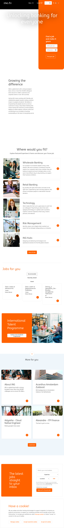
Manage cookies (39, 514)
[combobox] (51, 50)
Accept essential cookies (30, 522)
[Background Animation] (20, 34)
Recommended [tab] (32, 274)
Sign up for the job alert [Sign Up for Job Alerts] (44, 490)
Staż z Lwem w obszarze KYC (10, 287)
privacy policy (49, 483)
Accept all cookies (46, 522)
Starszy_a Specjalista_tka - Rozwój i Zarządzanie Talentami (50, 290)
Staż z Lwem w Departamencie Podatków (30, 288)
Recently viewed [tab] (32, 277)
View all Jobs (32, 252)
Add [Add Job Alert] (54, 478)
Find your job (50, 56)
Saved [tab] (32, 281)
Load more (32, 445)
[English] (56, 3)
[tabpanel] (32, 294)
